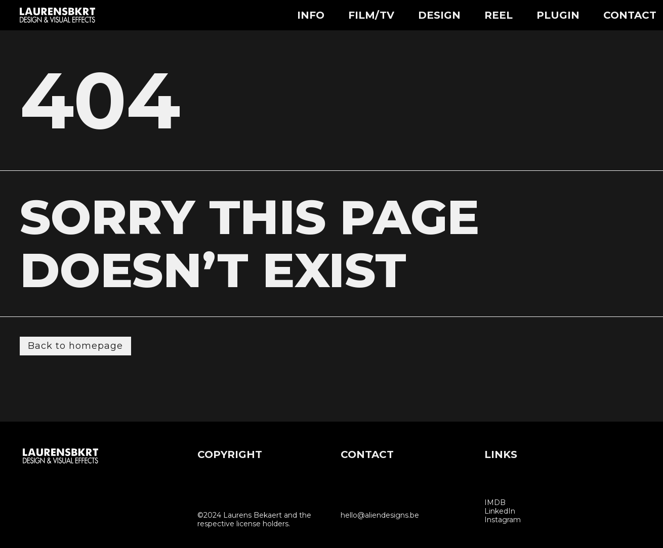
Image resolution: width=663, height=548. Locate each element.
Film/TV (371, 15)
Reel (498, 15)
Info (310, 15)
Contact (629, 15)
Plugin (557, 15)
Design (439, 15)
